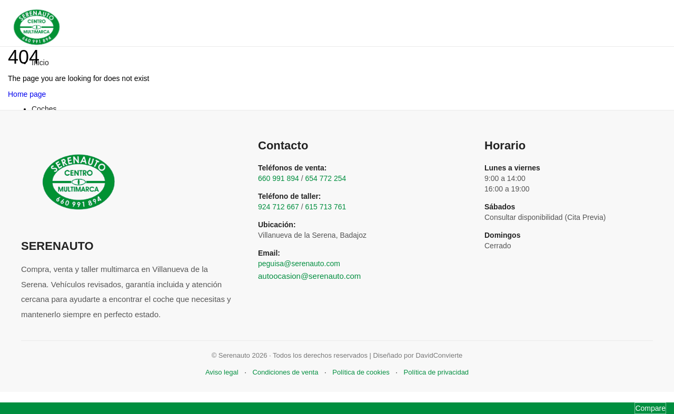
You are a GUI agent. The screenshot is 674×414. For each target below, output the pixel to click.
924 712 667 (278, 207)
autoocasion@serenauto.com (309, 275)
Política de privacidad (436, 372)
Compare (650, 408)
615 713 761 (325, 207)
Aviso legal (222, 372)
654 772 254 (325, 178)
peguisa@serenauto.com (299, 263)
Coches (44, 109)
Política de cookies (360, 372)
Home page (27, 94)
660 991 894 (278, 178)
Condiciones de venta (285, 372)
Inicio (40, 62)
